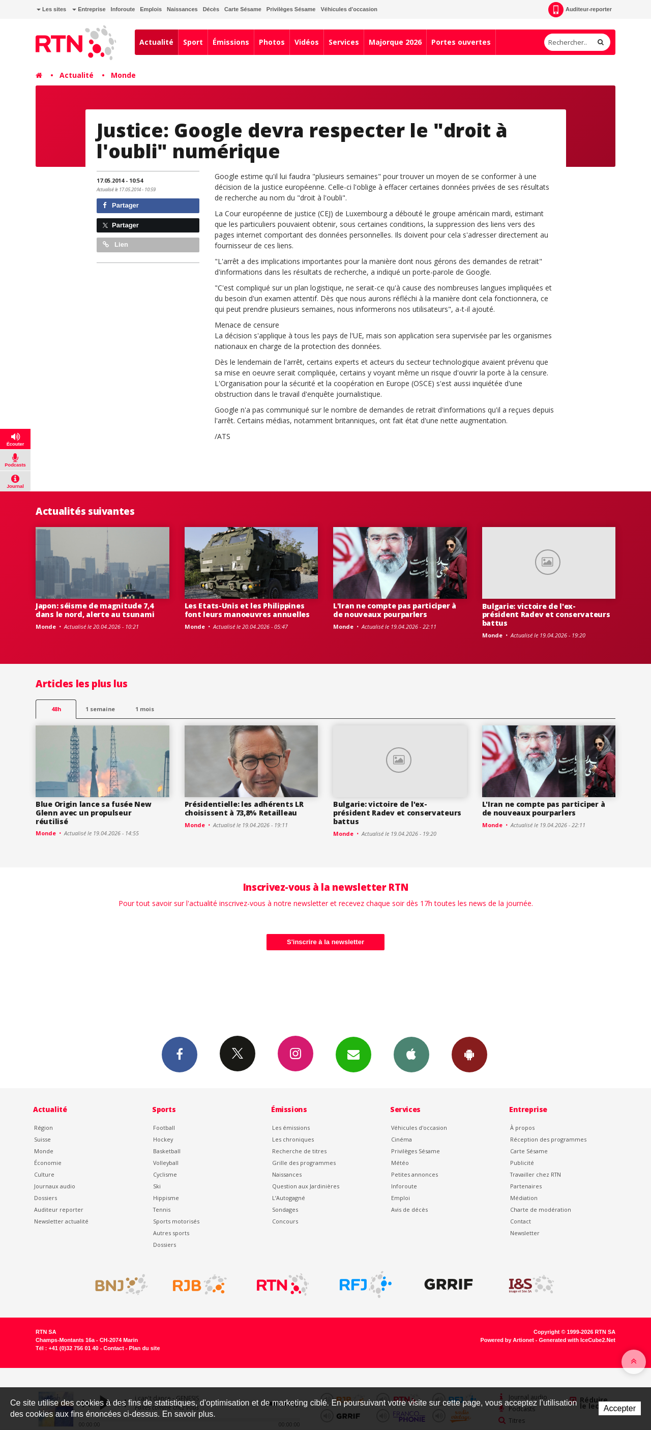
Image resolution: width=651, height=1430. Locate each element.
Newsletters (353, 1054)
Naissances (182, 9)
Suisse (42, 1139)
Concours (285, 1221)
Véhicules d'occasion (348, 9)
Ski (157, 1186)
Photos (272, 42)
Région (43, 1127)
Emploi (400, 1197)
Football (164, 1127)
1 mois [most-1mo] (144, 709)
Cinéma (401, 1139)
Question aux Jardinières (305, 1186)
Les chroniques (293, 1139)
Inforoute (123, 9)
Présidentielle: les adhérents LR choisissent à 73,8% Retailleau (244, 808)
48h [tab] (56, 709)
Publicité (522, 1162)
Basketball (167, 1151)
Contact (520, 1221)
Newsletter (525, 1233)
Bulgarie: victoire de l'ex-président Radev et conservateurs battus (546, 614)
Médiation (524, 1197)
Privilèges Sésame (291, 9)
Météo (400, 1162)
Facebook (179, 1054)
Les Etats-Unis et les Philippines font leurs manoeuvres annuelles (247, 610)
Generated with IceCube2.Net (577, 1340)
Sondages (285, 1209)
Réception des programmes (548, 1139)
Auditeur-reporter (580, 9)
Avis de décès (409, 1209)
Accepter (620, 1408)
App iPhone (411, 1054)
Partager (121, 205)
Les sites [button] (51, 9)
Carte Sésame (242, 9)
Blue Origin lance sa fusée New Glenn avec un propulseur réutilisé (94, 812)
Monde (123, 75)
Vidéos (306, 42)
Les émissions (291, 1127)
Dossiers (45, 1197)
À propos (522, 1127)
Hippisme (166, 1197)
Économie (48, 1162)
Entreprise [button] (88, 9)
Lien (115, 244)
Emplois (151, 9)
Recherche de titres (299, 1151)
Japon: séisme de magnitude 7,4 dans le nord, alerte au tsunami (95, 610)
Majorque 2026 (395, 42)
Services (344, 42)
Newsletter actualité (61, 1221)
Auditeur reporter (58, 1209)
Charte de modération (540, 1209)
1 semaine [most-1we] (100, 709)
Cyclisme (165, 1174)
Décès (211, 9)
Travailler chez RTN (535, 1174)
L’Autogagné (288, 1197)
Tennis (161, 1209)
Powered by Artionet (507, 1340)
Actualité (156, 42)
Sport (193, 42)
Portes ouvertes (461, 42)
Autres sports (171, 1233)
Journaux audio (54, 1186)
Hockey (163, 1139)
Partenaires (526, 1186)
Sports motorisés (176, 1221)
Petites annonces (414, 1174)
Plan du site (144, 1348)
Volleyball (166, 1162)
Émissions (231, 42)
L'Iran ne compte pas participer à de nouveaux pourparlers (394, 610)
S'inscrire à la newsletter (325, 942)
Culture (44, 1174)
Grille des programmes (304, 1162)
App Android (469, 1054)
